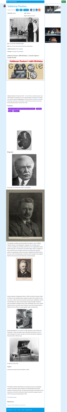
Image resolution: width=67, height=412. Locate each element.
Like (21, 9)
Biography (39, 108)
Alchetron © (29, 409)
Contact (23, 409)
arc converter (21, 330)
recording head (19, 248)
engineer (39, 96)
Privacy (19, 409)
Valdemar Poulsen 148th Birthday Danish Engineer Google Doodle (21, 108)
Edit (17, 9)
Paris (38, 303)
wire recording (33, 245)
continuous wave (36, 99)
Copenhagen (21, 43)
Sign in (63, 1)
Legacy (10, 111)
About (10, 409)
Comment (26, 9)
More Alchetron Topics (11, 397)
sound (10, 250)
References (16, 111)
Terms (15, 409)
